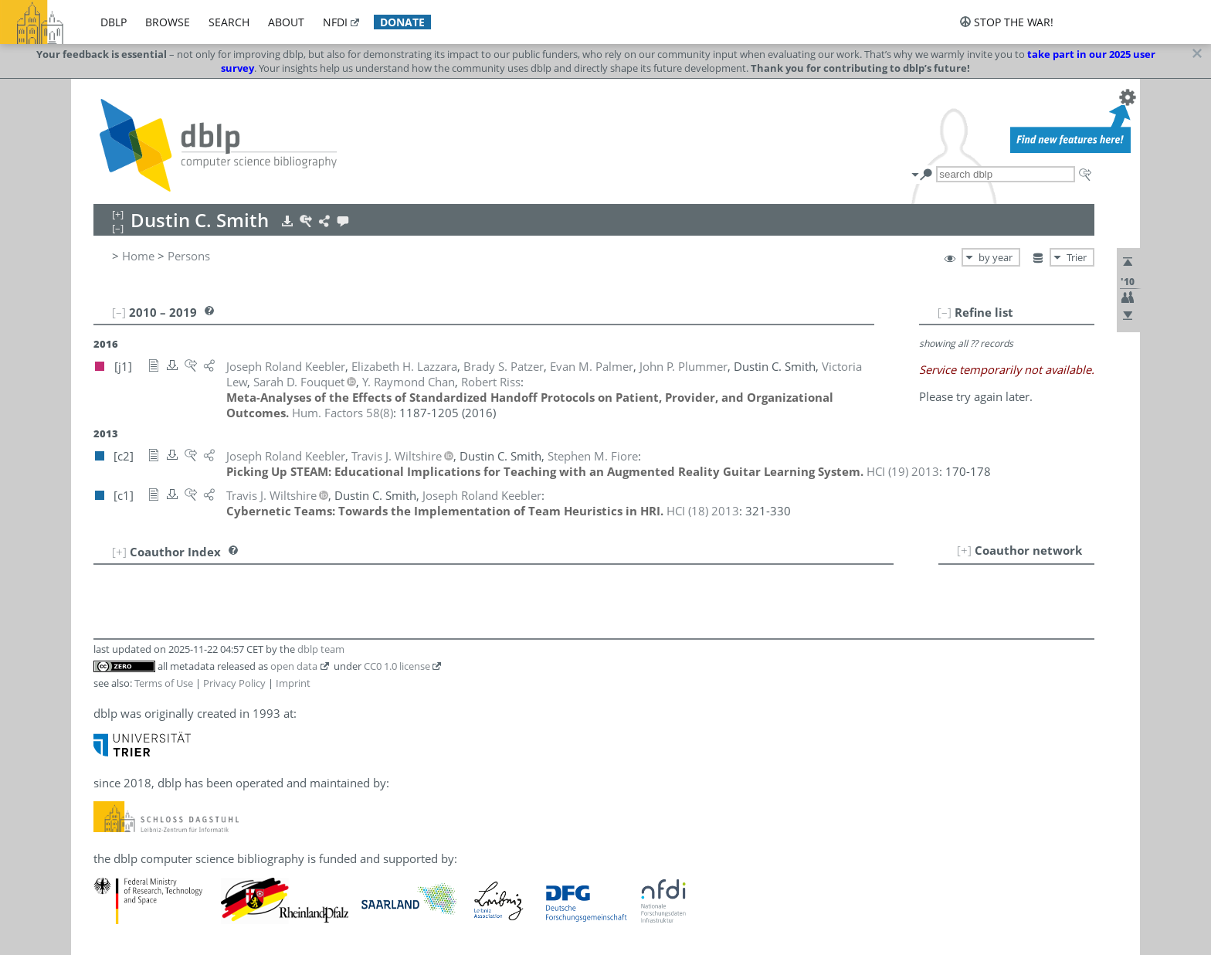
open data (293, 666)
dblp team (320, 649)
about (286, 22)
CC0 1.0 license (397, 666)
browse (167, 22)
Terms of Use (163, 683)
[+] (964, 550)
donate (402, 22)
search (229, 22)
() (342, 412)
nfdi (335, 22)
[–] (945, 312)
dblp (113, 22)
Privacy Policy (234, 683)
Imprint (293, 683)
